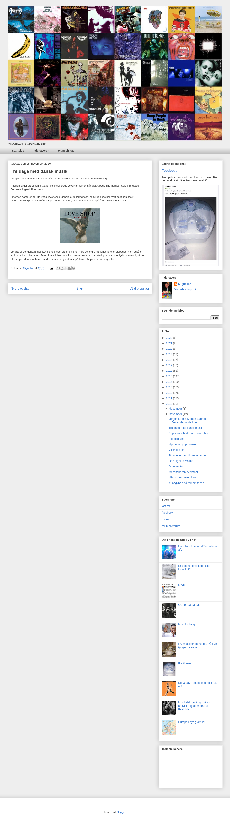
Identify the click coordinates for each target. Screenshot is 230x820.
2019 (169, 354)
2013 (169, 387)
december (176, 408)
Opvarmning (176, 466)
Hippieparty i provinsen (183, 444)
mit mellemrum (171, 526)
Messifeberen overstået (183, 472)
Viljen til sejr (176, 449)
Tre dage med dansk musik (185, 427)
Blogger (120, 812)
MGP (181, 585)
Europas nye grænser (191, 722)
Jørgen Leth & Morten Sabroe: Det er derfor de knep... (187, 420)
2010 (169, 403)
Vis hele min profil (185, 289)
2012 (169, 392)
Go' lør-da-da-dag (189, 604)
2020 (169, 348)
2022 (169, 337)
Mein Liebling (186, 624)
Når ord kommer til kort (183, 477)
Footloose (169, 170)
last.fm (166, 506)
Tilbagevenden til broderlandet (187, 455)
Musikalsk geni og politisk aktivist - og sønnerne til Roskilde (194, 706)
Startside (18, 150)
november (176, 414)
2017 (169, 365)
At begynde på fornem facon (186, 483)
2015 (169, 376)
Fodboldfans (176, 438)
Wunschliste (66, 150)
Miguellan (184, 284)
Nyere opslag (20, 288)
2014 (169, 381)
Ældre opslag (139, 288)
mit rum (166, 519)
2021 (169, 343)
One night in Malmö (181, 461)
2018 (169, 359)
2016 (169, 370)
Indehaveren (41, 150)
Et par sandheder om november (188, 433)
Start (79, 288)
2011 (169, 398)
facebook (167, 512)
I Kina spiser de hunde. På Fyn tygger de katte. (197, 645)
